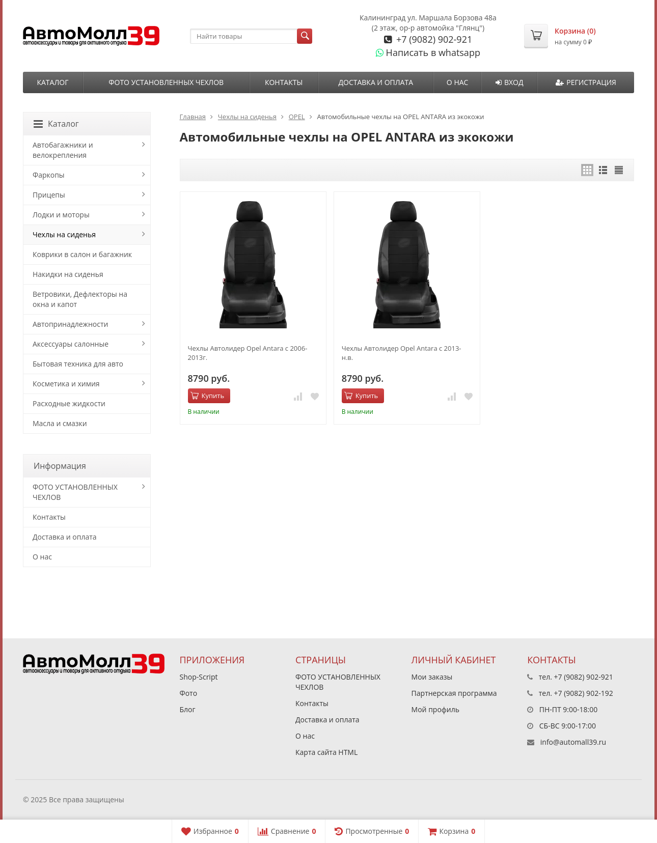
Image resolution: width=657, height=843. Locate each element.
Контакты (284, 82)
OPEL (297, 116)
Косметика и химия (66, 383)
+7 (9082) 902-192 (583, 693)
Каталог (52, 82)
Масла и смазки (60, 423)
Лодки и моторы (61, 214)
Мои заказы (432, 677)
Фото (189, 693)
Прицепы (49, 195)
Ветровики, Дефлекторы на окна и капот (80, 299)
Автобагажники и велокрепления (63, 150)
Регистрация (586, 82)
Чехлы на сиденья (247, 116)
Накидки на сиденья (68, 274)
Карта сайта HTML (326, 752)
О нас (458, 82)
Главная (193, 116)
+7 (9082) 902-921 (433, 39)
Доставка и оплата (375, 82)
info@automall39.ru (573, 742)
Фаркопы (49, 175)
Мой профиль (435, 709)
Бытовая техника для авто (78, 364)
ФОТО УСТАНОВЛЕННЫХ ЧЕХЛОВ (166, 82)
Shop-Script (199, 677)
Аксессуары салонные (70, 344)
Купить (207, 395)
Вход (510, 82)
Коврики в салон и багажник (82, 254)
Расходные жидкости (69, 403)
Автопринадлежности (70, 324)
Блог (188, 709)
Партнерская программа (454, 693)
